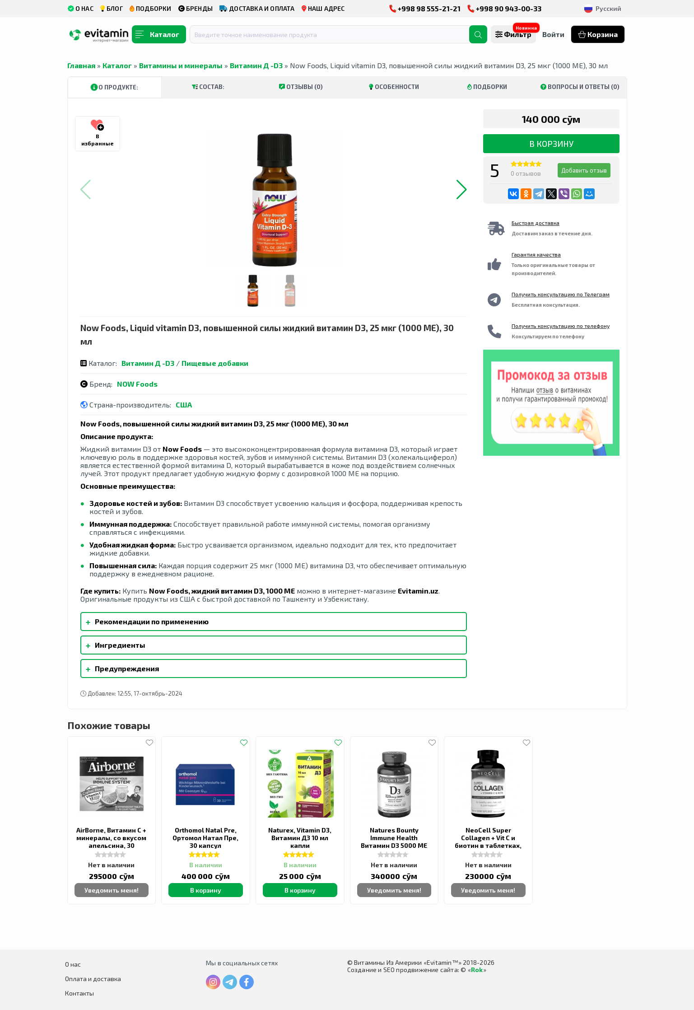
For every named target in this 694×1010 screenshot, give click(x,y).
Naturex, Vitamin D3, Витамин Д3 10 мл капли (299, 837)
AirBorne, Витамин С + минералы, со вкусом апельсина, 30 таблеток (111, 841)
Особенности (394, 86)
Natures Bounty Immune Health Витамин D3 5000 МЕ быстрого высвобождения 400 (394, 845)
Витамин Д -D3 (256, 65)
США (184, 404)
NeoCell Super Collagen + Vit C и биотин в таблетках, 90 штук (488, 841)
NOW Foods (137, 383)
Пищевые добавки (215, 363)
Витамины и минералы (181, 65)
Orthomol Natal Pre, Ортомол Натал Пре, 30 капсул (205, 837)
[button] (462, 190)
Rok (477, 969)
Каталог (117, 65)
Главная (81, 65)
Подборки (487, 86)
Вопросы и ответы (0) (579, 86)
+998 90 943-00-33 (504, 8)
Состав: (208, 86)
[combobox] (335, 34)
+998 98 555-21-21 (425, 8)
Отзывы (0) (301, 86)
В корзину (551, 144)
